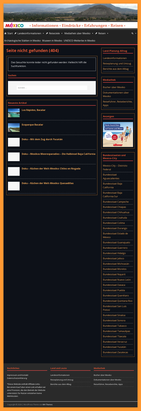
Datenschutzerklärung (17, 378)
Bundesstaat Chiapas (114, 207)
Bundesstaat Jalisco (113, 258)
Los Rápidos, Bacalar (33, 110)
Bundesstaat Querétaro (116, 295)
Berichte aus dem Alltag (116, 68)
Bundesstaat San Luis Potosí (114, 308)
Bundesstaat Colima (114, 222)
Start (10, 33)
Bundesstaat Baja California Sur (112, 194)
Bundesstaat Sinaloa (114, 315)
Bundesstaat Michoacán (116, 263)
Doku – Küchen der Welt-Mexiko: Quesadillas (48, 183)
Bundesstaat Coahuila (115, 217)
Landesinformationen (30, 33)
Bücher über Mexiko (114, 87)
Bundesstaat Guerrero (115, 247)
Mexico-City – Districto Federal (115, 167)
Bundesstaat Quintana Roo (117, 300)
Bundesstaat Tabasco (115, 325)
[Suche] (134, 33)
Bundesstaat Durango (115, 228)
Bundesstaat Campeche (116, 201)
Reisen (103, 33)
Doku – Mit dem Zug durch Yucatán (42, 139)
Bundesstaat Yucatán (114, 347)
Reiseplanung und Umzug (117, 63)
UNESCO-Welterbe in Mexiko (79, 40)
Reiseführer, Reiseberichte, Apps (117, 103)
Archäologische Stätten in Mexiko (22, 40)
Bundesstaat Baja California (112, 185)
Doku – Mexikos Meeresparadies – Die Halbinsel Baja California (58, 154)
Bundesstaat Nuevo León (117, 279)
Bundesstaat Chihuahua (116, 212)
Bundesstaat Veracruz (115, 341)
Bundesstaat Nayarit (114, 274)
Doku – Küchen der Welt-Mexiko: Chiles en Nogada (51, 168)
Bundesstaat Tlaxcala (114, 336)
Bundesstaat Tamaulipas (116, 331)
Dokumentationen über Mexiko (116, 94)
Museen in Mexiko (52, 40)
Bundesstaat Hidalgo (114, 253)
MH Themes (47, 404)
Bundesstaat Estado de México (115, 235)
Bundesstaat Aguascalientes (111, 176)
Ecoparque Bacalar (32, 124)
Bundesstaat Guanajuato (116, 242)
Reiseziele (56, 33)
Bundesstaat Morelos (114, 269)
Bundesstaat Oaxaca (114, 285)
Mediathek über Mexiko (79, 33)
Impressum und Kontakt (17, 375)
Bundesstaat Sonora (114, 320)
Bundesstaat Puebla (114, 290)
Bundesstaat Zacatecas (115, 352)
